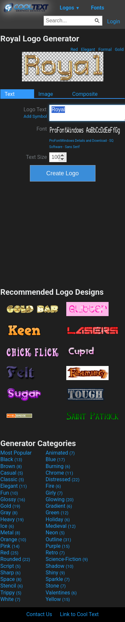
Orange (13, 539)
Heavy (12, 519)
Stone (56, 586)
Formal (105, 49)
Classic (12, 479)
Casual (11, 473)
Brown (11, 466)
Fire (53, 486)
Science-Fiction (67, 559)
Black (11, 459)
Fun (9, 493)
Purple (58, 546)
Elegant (88, 49)
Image (45, 94)
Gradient (59, 506)
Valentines (61, 593)
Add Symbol (35, 116)
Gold (119, 49)
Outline (58, 539)
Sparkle (58, 579)
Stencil (11, 586)
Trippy (10, 593)
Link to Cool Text (79, 614)
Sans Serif (72, 147)
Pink (10, 546)
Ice (7, 526)
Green (57, 512)
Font (41, 129)
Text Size (36, 157)
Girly (54, 493)
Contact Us (39, 614)
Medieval (61, 526)
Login (113, 21)
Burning (58, 466)
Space (10, 579)
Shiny (55, 572)
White (10, 599)
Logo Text (35, 112)
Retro (55, 552)
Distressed (62, 479)
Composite (85, 94)
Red (74, 49)
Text (9, 94)
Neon (55, 532)
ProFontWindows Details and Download (78, 140)
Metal (10, 532)
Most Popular (16, 453)
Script (10, 566)
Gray (8, 512)
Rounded (15, 559)
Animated (60, 453)
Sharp (10, 572)
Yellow (58, 599)
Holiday (58, 519)
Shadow (59, 566)
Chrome (59, 473)
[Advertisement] (63, 234)
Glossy (12, 499)
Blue (55, 459)
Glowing (59, 499)
